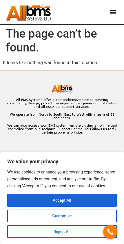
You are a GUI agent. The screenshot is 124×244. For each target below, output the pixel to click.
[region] (62, 198)
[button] (113, 12)
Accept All (62, 200)
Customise (62, 216)
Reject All (61, 231)
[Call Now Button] (110, 232)
